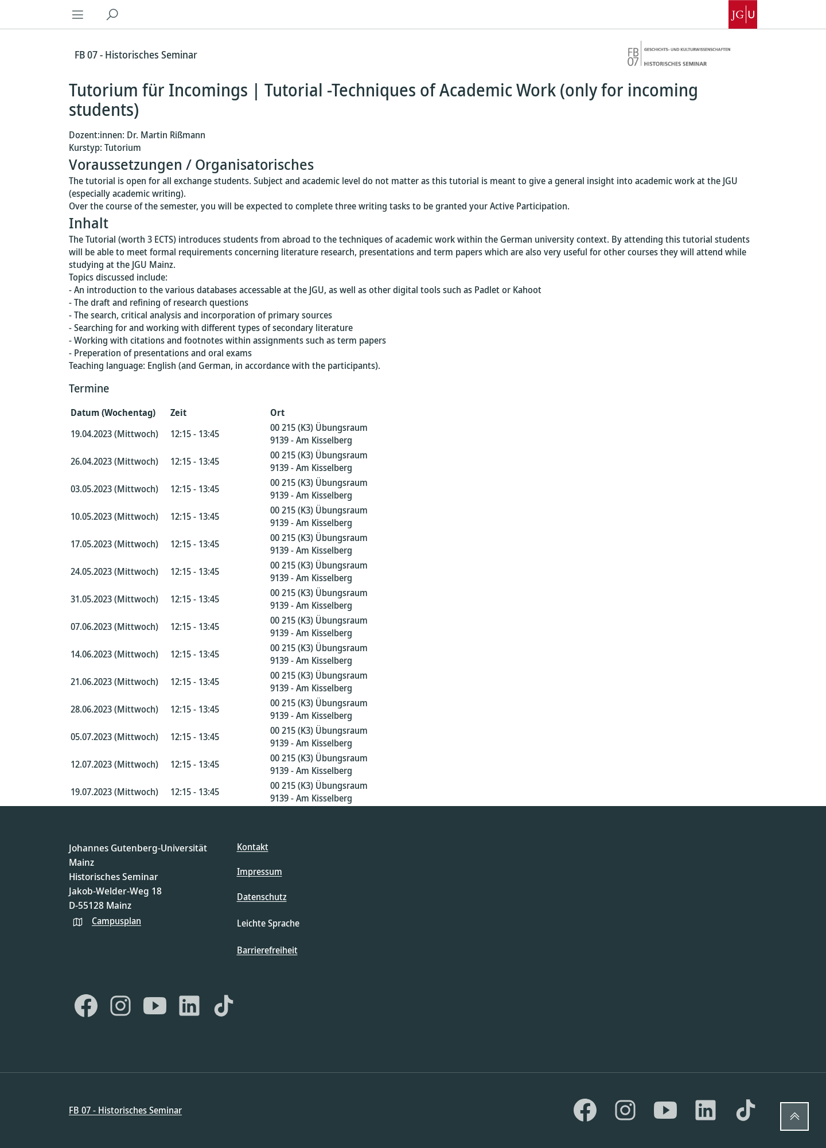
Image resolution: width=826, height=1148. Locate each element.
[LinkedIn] (189, 1005)
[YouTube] (154, 1005)
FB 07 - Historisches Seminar (125, 1110)
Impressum (259, 871)
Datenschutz (262, 896)
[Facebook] (86, 1005)
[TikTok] (223, 1005)
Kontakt (252, 846)
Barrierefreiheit (267, 950)
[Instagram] (120, 1005)
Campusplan (116, 920)
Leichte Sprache (268, 923)
